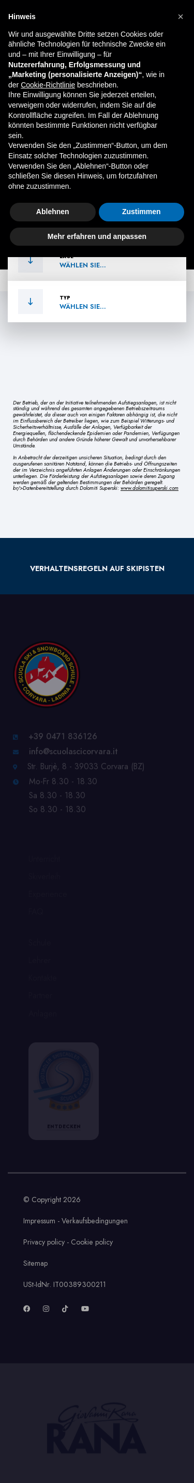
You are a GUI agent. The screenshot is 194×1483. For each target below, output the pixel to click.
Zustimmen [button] (141, 211)
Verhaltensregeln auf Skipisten (97, 568)
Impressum (39, 1221)
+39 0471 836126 (62, 739)
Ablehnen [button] (52, 211)
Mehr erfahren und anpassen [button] (97, 236)
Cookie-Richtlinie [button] (48, 85)
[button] (180, 16)
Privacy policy (44, 1242)
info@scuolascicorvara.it (73, 754)
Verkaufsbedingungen (95, 1221)
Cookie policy (92, 1242)
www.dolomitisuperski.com (149, 488)
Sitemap (35, 1263)
